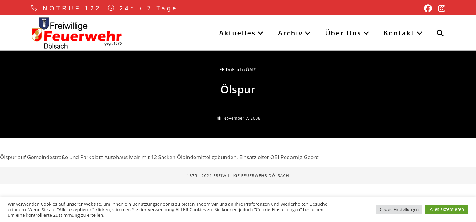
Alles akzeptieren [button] (447, 209)
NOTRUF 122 (72, 8)
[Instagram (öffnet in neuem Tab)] (440, 9)
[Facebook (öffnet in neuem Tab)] (428, 9)
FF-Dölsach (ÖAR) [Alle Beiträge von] (238, 69)
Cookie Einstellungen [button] (399, 209)
